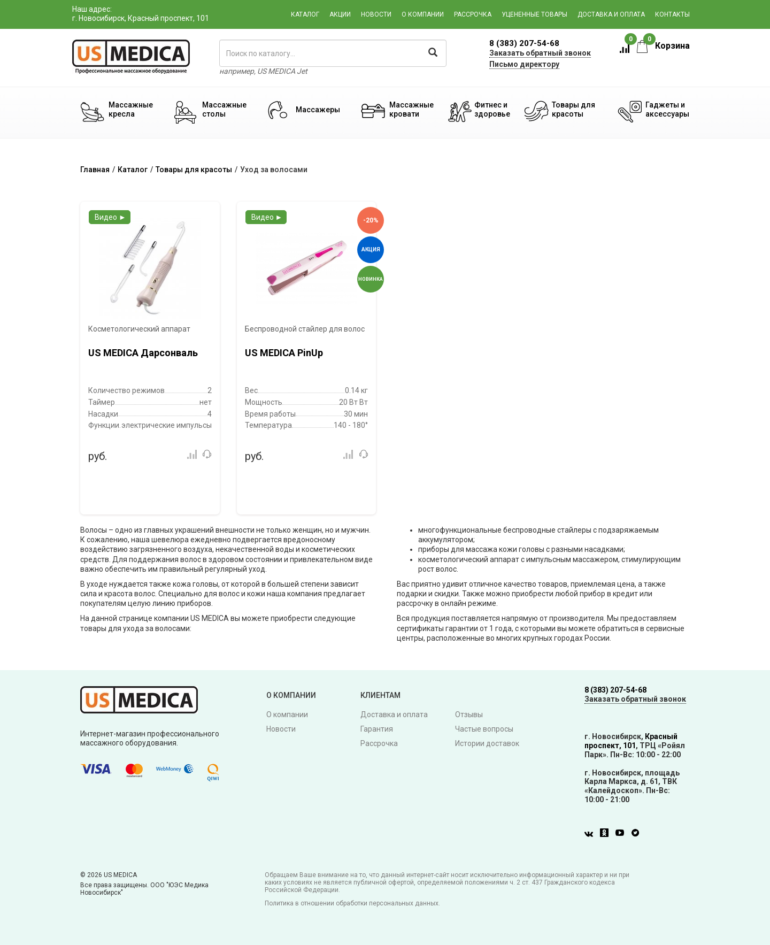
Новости (376, 14)
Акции (340, 14)
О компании (423, 14)
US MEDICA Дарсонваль (143, 352)
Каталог (305, 14)
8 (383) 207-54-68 (524, 43)
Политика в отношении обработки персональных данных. (352, 903)
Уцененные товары (534, 14)
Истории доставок (487, 743)
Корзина (663, 46)
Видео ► (110, 217)
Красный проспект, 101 (630, 741)
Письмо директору (524, 64)
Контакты (672, 14)
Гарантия (376, 729)
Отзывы (469, 714)
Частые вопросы (484, 729)
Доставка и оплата (611, 14)
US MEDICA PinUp (284, 352)
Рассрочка (472, 14)
